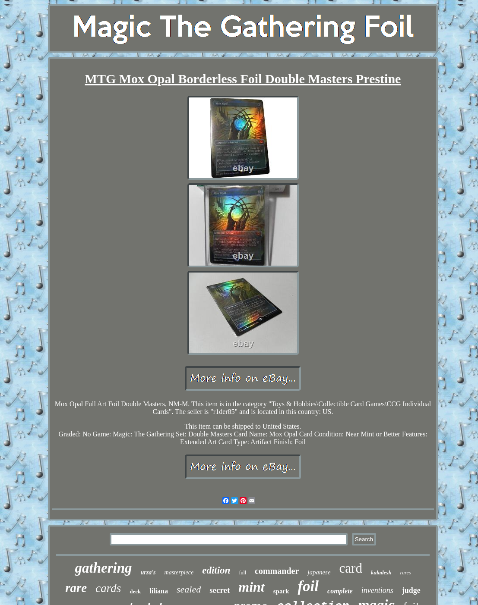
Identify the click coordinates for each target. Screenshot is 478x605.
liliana (158, 591)
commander (277, 571)
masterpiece (179, 572)
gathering (103, 568)
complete (340, 591)
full (242, 573)
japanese (318, 572)
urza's (148, 572)
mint (251, 587)
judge (411, 590)
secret (219, 590)
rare (76, 588)
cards (108, 588)
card (350, 568)
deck (135, 591)
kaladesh (381, 572)
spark (281, 591)
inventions (377, 590)
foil (308, 586)
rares (405, 573)
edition (216, 570)
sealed (189, 589)
